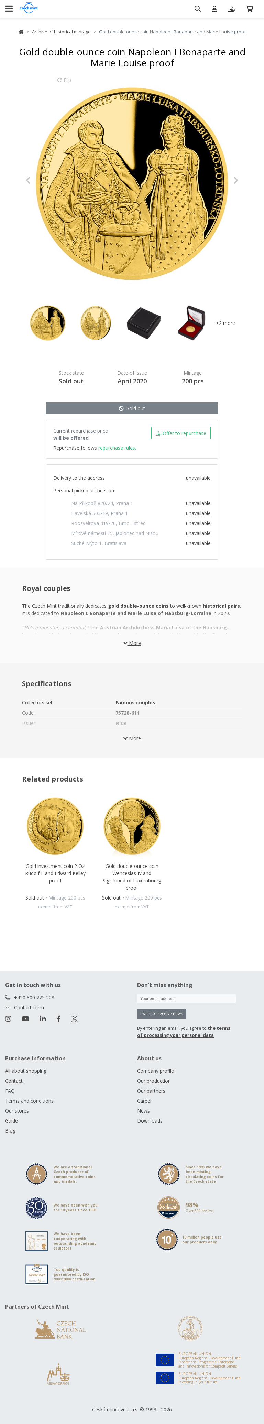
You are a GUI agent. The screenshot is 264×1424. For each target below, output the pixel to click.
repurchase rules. (117, 448)
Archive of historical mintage (61, 32)
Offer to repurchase (181, 433)
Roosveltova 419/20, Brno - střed (108, 523)
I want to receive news (161, 1014)
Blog (10, 1130)
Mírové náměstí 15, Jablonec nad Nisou (114, 533)
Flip (64, 83)
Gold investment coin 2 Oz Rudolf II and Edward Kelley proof (55, 873)
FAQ (10, 1090)
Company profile (155, 1070)
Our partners (151, 1090)
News (143, 1110)
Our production (154, 1080)
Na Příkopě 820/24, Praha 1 (102, 503)
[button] (41, 180)
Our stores (17, 1110)
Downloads (150, 1120)
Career (144, 1100)
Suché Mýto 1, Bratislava (98, 543)
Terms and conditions (29, 1100)
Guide (11, 1120)
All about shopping (25, 1070)
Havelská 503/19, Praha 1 (99, 513)
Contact (14, 1080)
